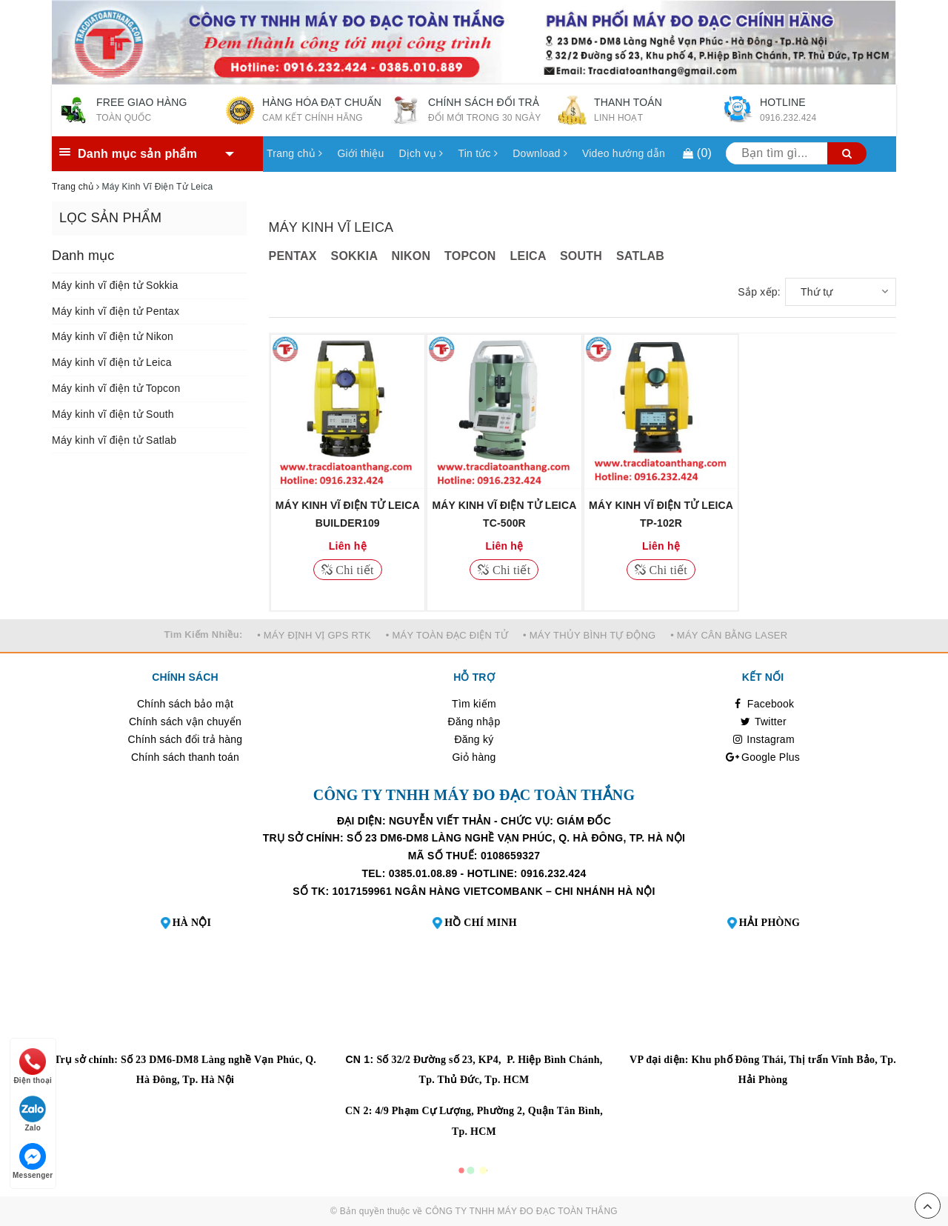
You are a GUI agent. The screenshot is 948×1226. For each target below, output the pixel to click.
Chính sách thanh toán (185, 757)
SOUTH (581, 256)
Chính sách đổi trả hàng (185, 739)
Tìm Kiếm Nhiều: (203, 634)
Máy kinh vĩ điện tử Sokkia (115, 285)
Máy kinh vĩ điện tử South (113, 414)
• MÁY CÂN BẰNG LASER (728, 635)
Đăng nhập (474, 721)
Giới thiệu (360, 153)
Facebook (763, 704)
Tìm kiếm (474, 704)
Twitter (763, 721)
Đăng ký (473, 739)
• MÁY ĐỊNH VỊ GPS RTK (314, 635)
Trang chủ (294, 153)
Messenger (33, 1161)
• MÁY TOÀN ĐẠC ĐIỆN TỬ (447, 635)
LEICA (528, 256)
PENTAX (293, 256)
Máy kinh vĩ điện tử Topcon (116, 388)
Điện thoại (32, 1066)
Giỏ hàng (473, 757)
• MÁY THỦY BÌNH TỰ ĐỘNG (589, 635)
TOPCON (470, 256)
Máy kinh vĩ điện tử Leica (112, 362)
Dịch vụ (420, 153)
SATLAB (640, 256)
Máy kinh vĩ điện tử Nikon (112, 336)
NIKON (410, 256)
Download (540, 153)
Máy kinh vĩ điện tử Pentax (115, 311)
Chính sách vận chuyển (185, 721)
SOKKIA (354, 256)
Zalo (32, 1114)
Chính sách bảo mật (185, 704)
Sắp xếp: (759, 292)
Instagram (763, 739)
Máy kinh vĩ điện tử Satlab (114, 440)
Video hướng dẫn (623, 153)
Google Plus (763, 757)
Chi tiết (353, 570)
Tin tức (478, 153)
